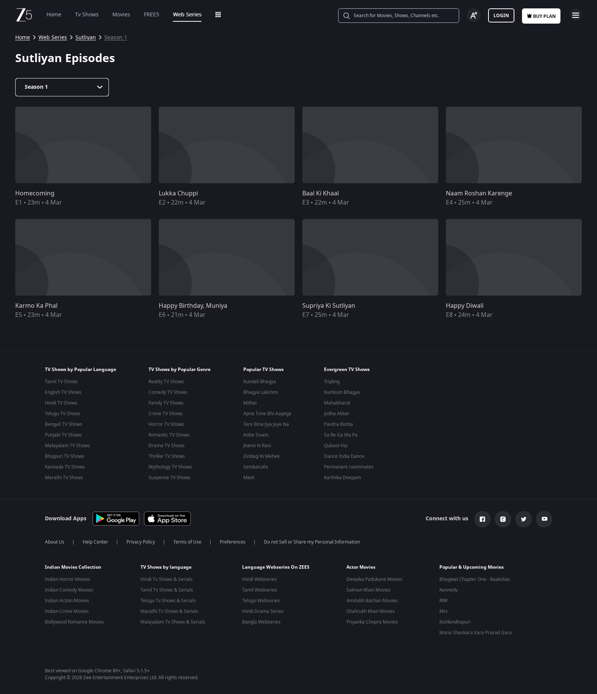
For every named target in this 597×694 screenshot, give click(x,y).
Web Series (187, 15)
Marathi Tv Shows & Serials (169, 609)
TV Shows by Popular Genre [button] (179, 369)
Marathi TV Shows (64, 477)
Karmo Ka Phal (36, 305)
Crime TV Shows (165, 413)
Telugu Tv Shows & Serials (168, 599)
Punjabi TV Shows (63, 435)
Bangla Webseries (261, 620)
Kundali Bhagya (259, 381)
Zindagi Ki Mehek (261, 456)
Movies (121, 15)
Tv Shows (87, 15)
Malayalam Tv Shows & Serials (172, 620)
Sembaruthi (255, 467)
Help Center (95, 540)
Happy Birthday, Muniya (193, 305)
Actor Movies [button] (360, 565)
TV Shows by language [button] (166, 565)
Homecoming (34, 193)
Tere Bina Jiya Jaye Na (266, 424)
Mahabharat (337, 403)
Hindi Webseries (259, 577)
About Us (54, 540)
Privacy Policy (140, 540)
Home (53, 15)
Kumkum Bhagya (342, 392)
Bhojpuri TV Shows (64, 456)
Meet (248, 477)
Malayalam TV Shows (67, 445)
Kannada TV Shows (65, 467)
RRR (443, 599)
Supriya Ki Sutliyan (328, 305)
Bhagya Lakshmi (260, 392)
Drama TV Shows (166, 445)
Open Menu (576, 14)
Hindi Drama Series (263, 609)
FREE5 (151, 15)
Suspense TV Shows (169, 477)
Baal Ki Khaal (320, 193)
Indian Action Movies (67, 599)
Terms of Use (187, 540)
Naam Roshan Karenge (479, 193)
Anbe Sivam (255, 435)
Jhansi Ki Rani (257, 445)
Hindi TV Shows (61, 403)
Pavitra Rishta (338, 424)
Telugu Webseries (261, 599)
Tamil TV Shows (61, 381)
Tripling (332, 381)
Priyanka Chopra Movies (372, 620)
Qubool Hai (336, 445)
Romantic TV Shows (169, 435)
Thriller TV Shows (166, 456)
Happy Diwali (465, 305)
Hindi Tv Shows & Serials (166, 577)
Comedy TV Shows (167, 392)
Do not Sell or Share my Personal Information (312, 540)
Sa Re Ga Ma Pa (341, 435)
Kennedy (448, 588)
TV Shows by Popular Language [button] (80, 369)
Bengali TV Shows (63, 424)
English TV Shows (63, 392)
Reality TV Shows (166, 381)
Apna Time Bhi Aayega (267, 413)
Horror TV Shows (166, 424)
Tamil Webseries (259, 588)
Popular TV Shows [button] (263, 369)
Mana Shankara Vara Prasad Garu (475, 631)
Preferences (233, 540)
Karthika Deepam (342, 477)
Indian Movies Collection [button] (73, 565)
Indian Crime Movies (67, 609)
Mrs (443, 609)
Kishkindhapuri (455, 620)
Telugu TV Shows (62, 413)
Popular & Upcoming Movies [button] (471, 565)
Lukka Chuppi (178, 193)
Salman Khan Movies (368, 588)
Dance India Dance (344, 456)
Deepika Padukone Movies (374, 577)
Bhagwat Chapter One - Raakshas (474, 577)
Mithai (250, 403)
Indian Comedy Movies (69, 588)
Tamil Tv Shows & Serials (166, 588)
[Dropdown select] (62, 87)
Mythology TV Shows (170, 467)
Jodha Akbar (337, 413)
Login (501, 15)
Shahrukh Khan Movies (370, 609)
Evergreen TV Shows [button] (347, 369)
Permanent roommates (349, 467)
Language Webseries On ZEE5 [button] (276, 565)
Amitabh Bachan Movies (372, 599)
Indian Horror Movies (67, 577)
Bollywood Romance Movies (74, 620)
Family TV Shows (166, 403)
